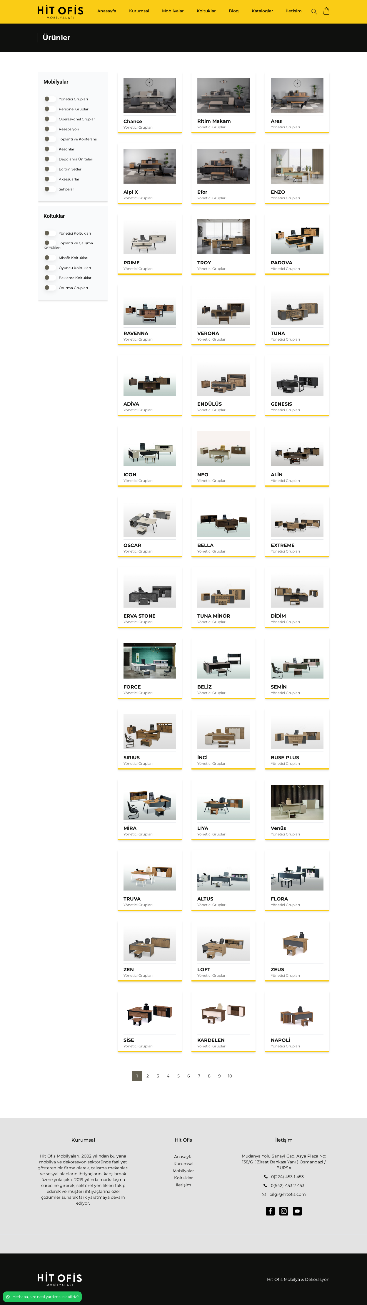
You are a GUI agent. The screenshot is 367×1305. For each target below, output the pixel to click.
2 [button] (147, 1076)
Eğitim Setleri (63, 168)
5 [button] (178, 1076)
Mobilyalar (173, 11)
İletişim (294, 11)
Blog (234, 11)
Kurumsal (139, 11)
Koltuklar (206, 11)
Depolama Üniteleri (68, 158)
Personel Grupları (66, 108)
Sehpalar (59, 188)
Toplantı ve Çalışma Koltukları (68, 245)
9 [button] (219, 1076)
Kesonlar (59, 148)
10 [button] (230, 1076)
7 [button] (199, 1076)
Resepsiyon (61, 128)
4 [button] (168, 1076)
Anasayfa (106, 11)
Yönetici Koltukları (67, 233)
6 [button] (188, 1076)
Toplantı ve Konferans (70, 138)
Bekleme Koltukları (68, 277)
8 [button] (209, 1076)
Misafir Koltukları (66, 257)
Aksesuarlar (61, 178)
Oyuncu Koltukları (67, 267)
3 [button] (158, 1076)
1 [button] (137, 1076)
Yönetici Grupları (66, 98)
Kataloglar (262, 11)
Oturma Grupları (66, 287)
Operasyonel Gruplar (69, 118)
